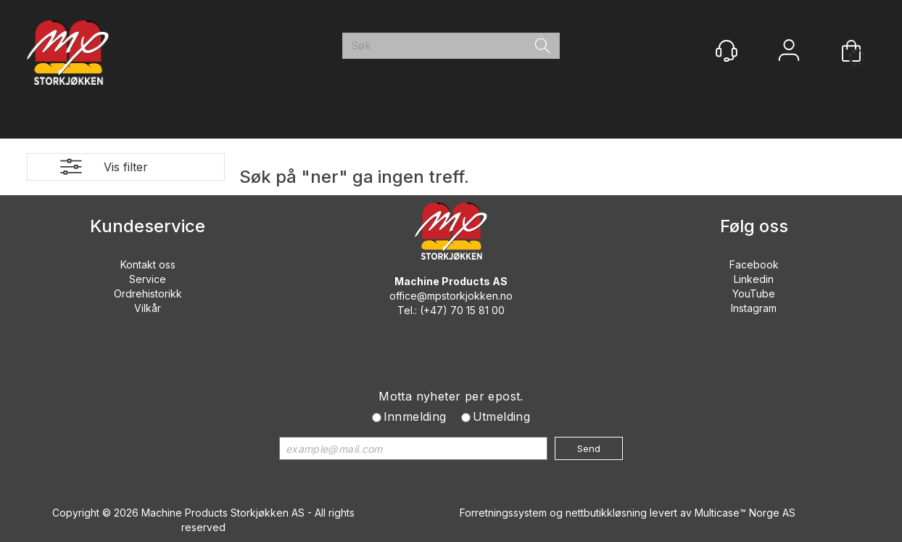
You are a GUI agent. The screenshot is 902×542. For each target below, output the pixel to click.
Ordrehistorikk (148, 293)
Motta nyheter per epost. (451, 396)
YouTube (753, 293)
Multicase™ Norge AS (745, 512)
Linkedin (754, 279)
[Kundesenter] (726, 50)
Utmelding (502, 416)
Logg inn (789, 51)
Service (147, 279)
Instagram (754, 308)
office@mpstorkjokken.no (451, 296)
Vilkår (147, 308)
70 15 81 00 (477, 310)
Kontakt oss (147, 264)
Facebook (754, 264)
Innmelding (415, 416)
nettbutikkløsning (606, 512)
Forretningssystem (503, 512)
